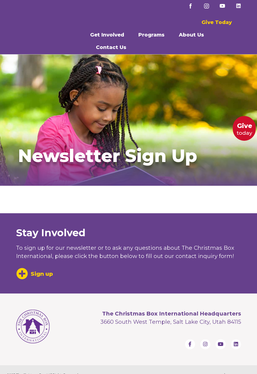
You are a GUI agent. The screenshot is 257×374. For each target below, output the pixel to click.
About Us (193, 35)
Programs (152, 35)
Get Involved (108, 35)
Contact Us (112, 47)
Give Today (217, 22)
